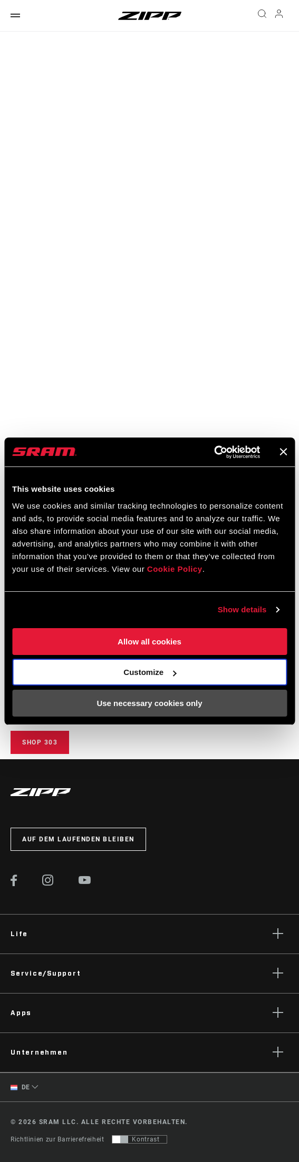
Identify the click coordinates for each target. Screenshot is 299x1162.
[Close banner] (283, 451)
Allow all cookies (149, 641)
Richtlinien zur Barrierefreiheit (57, 1139)
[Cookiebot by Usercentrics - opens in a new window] (214, 452)
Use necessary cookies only (149, 703)
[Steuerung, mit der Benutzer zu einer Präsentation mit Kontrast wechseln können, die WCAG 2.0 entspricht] (139, 1139)
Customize (149, 672)
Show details (242, 609)
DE (20, 1087)
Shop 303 (39, 742)
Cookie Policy (174, 568)
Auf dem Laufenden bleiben (78, 839)
